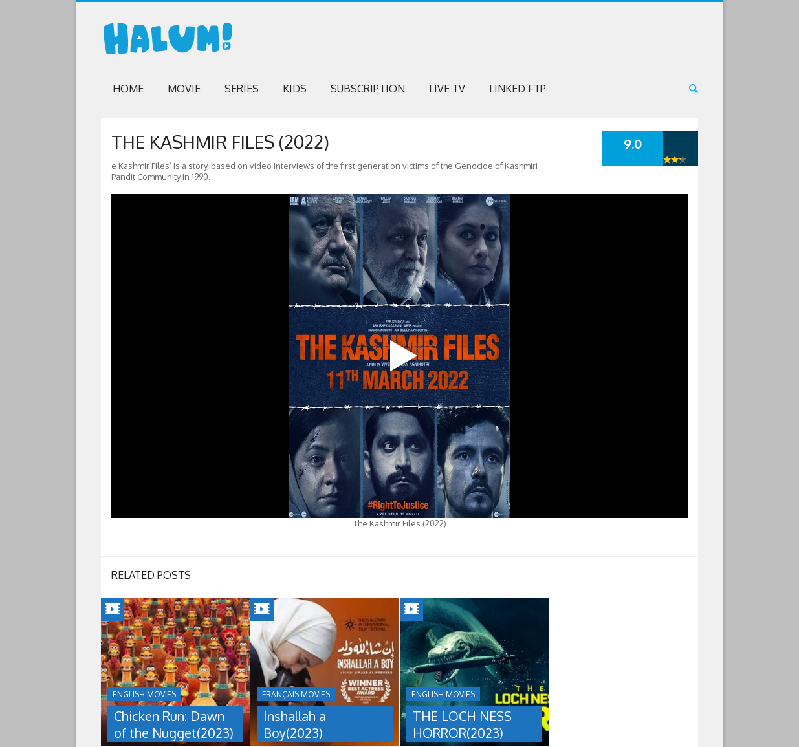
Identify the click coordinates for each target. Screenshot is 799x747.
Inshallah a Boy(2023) (294, 724)
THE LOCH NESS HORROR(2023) (462, 724)
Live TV (447, 88)
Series (241, 88)
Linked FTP (517, 88)
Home (128, 88)
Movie (184, 88)
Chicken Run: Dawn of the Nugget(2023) (174, 724)
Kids (295, 88)
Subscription (368, 88)
